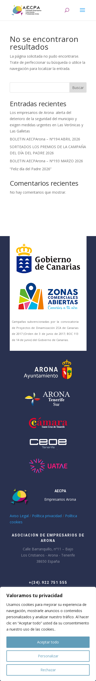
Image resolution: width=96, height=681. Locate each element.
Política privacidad (47, 515)
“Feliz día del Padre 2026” (30, 168)
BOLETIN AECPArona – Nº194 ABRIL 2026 (45, 139)
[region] (48, 634)
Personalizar (48, 655)
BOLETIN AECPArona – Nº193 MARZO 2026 (46, 160)
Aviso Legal (19, 515)
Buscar (78, 87)
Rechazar (48, 669)
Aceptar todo (48, 642)
